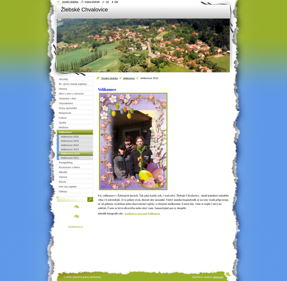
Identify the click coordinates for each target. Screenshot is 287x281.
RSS (107, 1)
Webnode (218, 277)
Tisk (116, 1)
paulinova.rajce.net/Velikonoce (142, 213)
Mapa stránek (92, 1)
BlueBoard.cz (75, 226)
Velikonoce (129, 78)
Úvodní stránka (109, 78)
